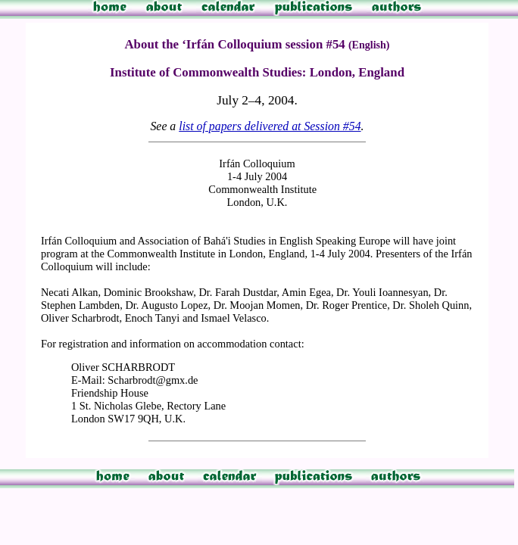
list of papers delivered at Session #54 (269, 126)
